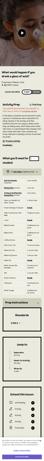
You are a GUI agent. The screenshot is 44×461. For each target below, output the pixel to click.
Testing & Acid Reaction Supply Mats (13, 194)
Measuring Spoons (10, 255)
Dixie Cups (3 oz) (10, 245)
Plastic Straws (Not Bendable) (10, 267)
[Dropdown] (22, 171)
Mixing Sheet (9, 188)
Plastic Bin (7, 260)
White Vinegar (9, 290)
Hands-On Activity (22, 361)
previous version (30, 111)
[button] (22, 33)
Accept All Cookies (22, 457)
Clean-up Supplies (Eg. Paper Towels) (12, 202)
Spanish (36, 92)
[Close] (40, 440)
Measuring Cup (9, 250)
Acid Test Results (10, 181)
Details (29, 208)
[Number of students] (34, 158)
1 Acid (6, 220)
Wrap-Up (18, 369)
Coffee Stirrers (9, 240)
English (27, 92)
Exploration (19, 353)
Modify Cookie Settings (22, 450)
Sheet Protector (10, 278)
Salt (5, 273)
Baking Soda (8, 233)
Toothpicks (8, 283)
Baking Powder (9, 225)
